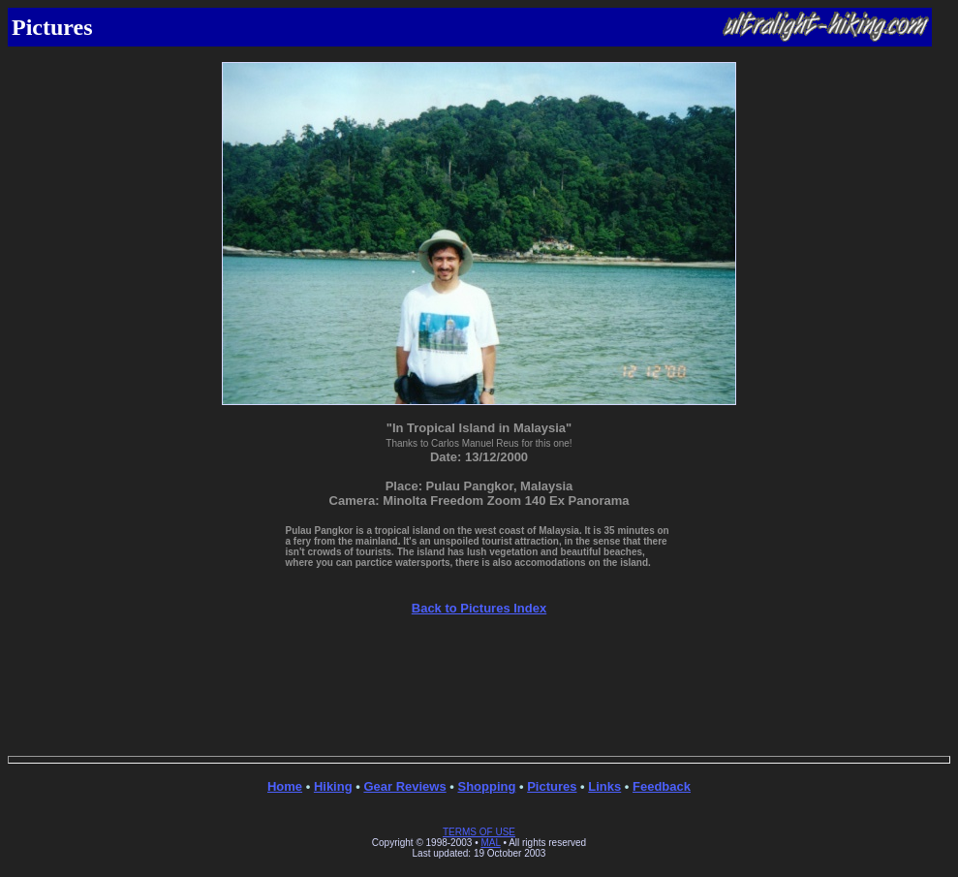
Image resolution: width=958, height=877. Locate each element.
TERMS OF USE (479, 832)
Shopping (486, 786)
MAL (490, 842)
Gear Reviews (404, 786)
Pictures (551, 786)
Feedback (662, 786)
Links (604, 786)
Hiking (333, 786)
